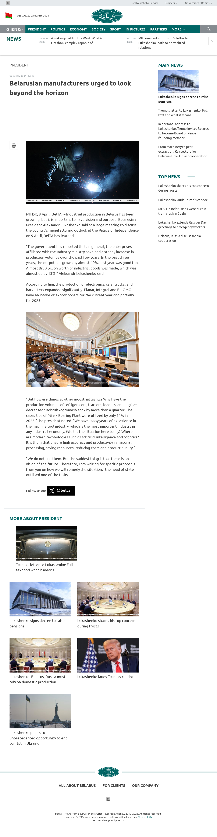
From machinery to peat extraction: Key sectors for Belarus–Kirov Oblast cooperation (183, 151)
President (37, 29)
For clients (114, 785)
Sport (115, 29)
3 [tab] (208, 175)
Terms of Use (145, 817)
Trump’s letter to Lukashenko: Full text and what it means (182, 113)
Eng (16, 29)
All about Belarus (77, 785)
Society (99, 29)
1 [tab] (191, 175)
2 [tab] (200, 175)
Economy (78, 29)
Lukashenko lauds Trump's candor (105, 677)
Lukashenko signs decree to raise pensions (183, 99)
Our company (145, 785)
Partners (158, 29)
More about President (36, 519)
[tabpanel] (185, 215)
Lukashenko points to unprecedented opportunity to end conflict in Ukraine (39, 738)
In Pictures (136, 29)
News (13, 39)
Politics (57, 29)
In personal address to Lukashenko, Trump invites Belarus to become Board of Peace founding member (183, 131)
